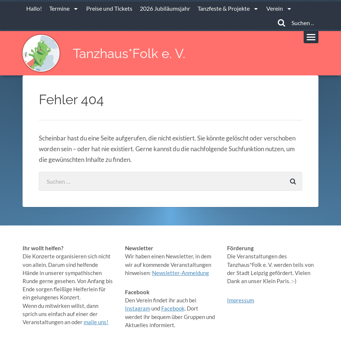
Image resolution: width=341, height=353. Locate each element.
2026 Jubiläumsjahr (165, 8)
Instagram (137, 308)
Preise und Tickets (109, 8)
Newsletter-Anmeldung (180, 272)
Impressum (240, 300)
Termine (59, 8)
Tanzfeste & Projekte (223, 8)
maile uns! (96, 322)
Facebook (173, 308)
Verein (274, 8)
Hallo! (34, 8)
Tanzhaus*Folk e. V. (129, 53)
